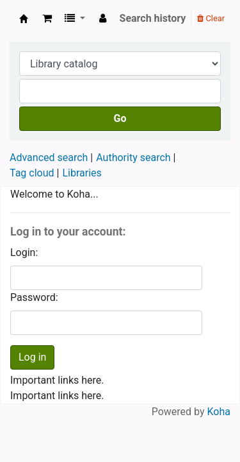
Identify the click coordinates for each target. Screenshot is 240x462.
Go (120, 118)
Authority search (133, 157)
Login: (24, 252)
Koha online (23, 18)
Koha (218, 412)
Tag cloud (32, 173)
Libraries (81, 173)
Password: (34, 297)
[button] (47, 18)
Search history (153, 18)
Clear (211, 18)
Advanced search (49, 157)
